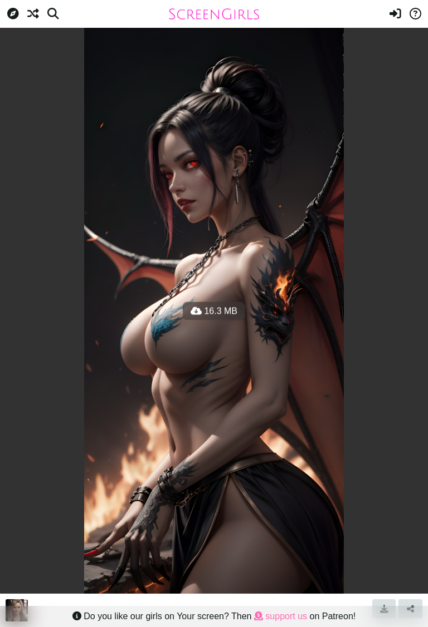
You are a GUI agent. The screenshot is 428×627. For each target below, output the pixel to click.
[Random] (33, 14)
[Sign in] (395, 14)
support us (280, 616)
